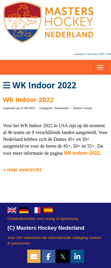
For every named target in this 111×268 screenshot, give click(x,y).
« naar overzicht (22, 169)
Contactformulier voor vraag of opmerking (42, 218)
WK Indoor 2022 (28, 99)
